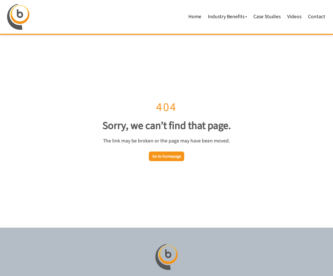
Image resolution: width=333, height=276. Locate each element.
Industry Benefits (227, 16)
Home (194, 16)
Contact (316, 16)
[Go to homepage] (166, 257)
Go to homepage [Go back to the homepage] (166, 156)
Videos (294, 16)
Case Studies (267, 16)
